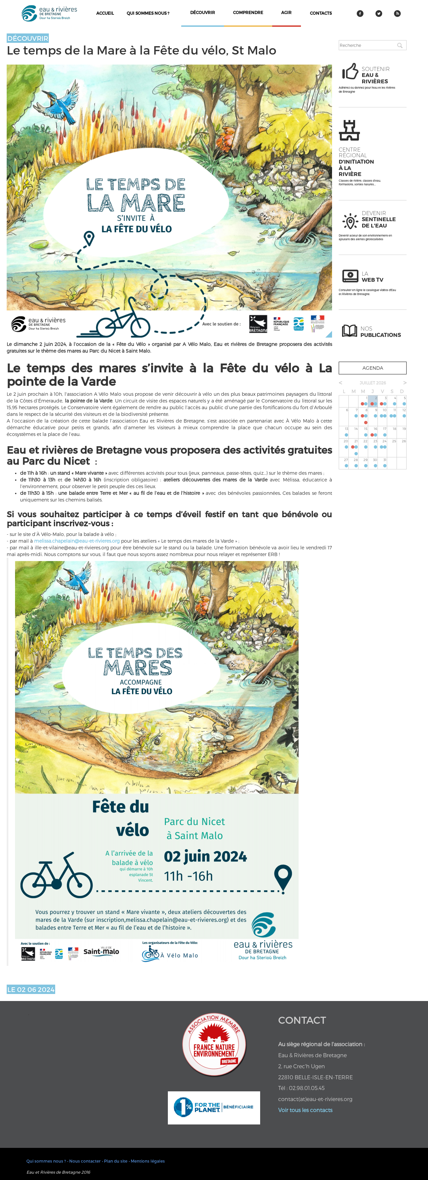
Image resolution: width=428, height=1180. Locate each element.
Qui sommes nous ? (148, 13)
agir (286, 12)
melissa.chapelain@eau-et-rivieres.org (77, 541)
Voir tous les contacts (305, 1110)
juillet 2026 (373, 382)
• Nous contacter (84, 1161)
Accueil (105, 13)
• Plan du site (114, 1161)
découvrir (202, 12)
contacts (321, 13)
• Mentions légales (147, 1161)
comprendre (248, 12)
